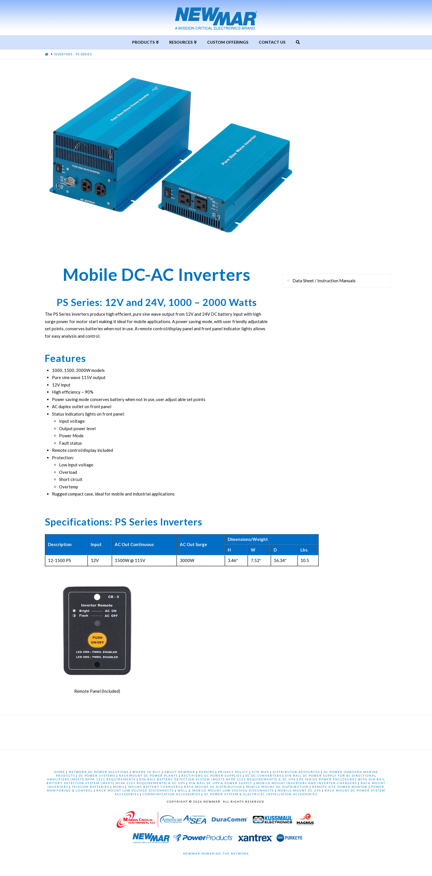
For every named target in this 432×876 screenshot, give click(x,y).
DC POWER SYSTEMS (97, 775)
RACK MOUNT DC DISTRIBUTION (213, 786)
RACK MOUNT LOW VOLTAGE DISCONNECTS (135, 790)
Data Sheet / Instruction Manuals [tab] (324, 280)
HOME (59, 772)
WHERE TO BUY (146, 772)
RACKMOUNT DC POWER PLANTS (148, 775)
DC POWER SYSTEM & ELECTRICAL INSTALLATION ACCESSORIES (260, 794)
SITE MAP (260, 772)
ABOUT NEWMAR (179, 772)
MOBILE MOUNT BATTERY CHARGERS (146, 786)
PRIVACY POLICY (233, 772)
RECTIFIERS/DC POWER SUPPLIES (211, 775)
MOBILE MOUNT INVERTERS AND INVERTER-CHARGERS (306, 783)
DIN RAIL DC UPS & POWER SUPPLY (221, 783)
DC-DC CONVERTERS (263, 775)
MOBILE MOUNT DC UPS (299, 790)
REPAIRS (206, 772)
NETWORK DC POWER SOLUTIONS (99, 772)
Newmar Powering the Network (216, 853)
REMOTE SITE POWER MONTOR (340, 786)
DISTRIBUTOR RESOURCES (296, 772)
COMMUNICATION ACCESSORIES (171, 794)
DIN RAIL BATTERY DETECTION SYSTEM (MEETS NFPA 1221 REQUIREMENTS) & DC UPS (217, 779)
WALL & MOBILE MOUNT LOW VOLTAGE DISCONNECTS (225, 790)
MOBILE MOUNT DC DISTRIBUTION (277, 786)
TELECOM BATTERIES (90, 786)
